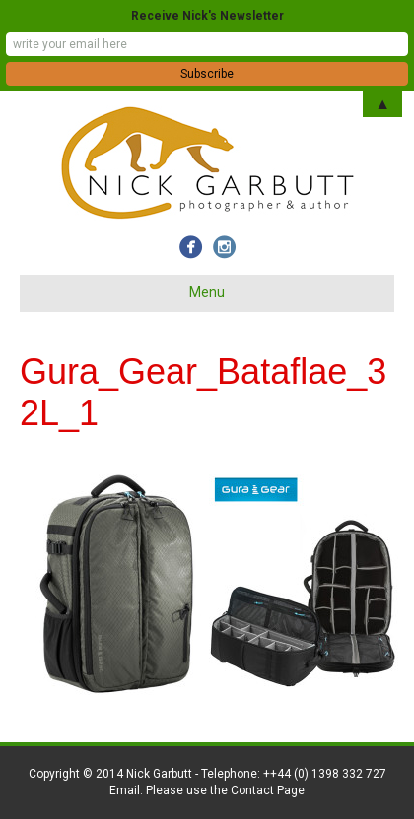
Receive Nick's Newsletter (207, 16)
